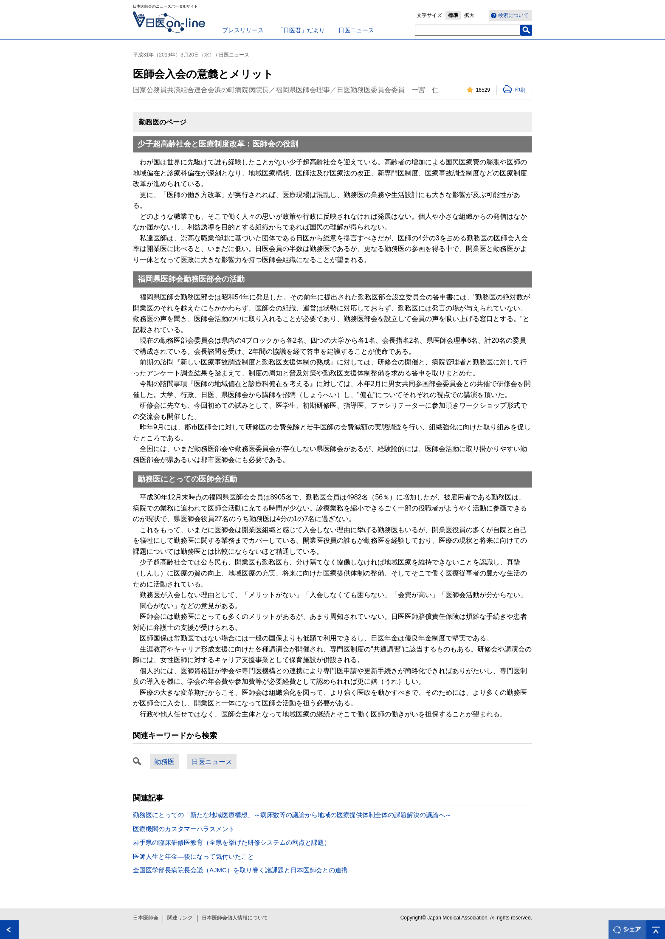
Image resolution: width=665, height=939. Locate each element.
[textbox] (467, 30)
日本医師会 (145, 918)
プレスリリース (243, 30)
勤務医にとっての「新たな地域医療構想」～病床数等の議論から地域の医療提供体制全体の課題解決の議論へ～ (292, 814)
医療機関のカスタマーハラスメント (184, 828)
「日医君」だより (301, 30)
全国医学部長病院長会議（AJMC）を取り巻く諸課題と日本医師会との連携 (240, 870)
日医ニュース (356, 30)
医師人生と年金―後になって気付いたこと (193, 856)
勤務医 (164, 761)
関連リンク (180, 918)
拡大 (469, 15)
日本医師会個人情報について (235, 918)
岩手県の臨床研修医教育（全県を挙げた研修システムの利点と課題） (231, 842)
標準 (453, 15)
